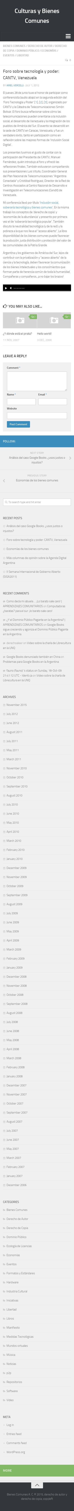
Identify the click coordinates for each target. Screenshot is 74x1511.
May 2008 (13, 1040)
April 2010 (13, 831)
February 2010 (15, 850)
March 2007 (14, 1158)
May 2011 (13, 750)
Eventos (8, 55)
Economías (48, 50)
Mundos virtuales (17, 1346)
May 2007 (13, 1149)
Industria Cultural (17, 1291)
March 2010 (14, 841)
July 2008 (12, 1022)
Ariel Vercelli (15, 85)
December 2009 (16, 868)
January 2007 (14, 1176)
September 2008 (17, 1004)
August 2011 (14, 732)
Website (12, 408)
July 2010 (12, 804)
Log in (10, 1425)
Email (42, 394)
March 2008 (14, 1058)
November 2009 (17, 877)
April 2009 (13, 940)
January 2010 (14, 859)
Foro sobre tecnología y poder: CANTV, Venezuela (37, 540)
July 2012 (12, 714)
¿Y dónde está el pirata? (17, 333)
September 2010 (17, 786)
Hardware (13, 1282)
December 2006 (16, 1185)
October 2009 (15, 886)
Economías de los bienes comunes (28, 549)
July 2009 (12, 913)
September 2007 (17, 1112)
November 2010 (17, 768)
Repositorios (14, 1382)
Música (11, 1355)
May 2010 (13, 822)
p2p (9, 1373)
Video (10, 1400)
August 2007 (14, 1121)
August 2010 (14, 795)
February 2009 (15, 958)
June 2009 (13, 922)
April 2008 (13, 1049)
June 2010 (13, 813)
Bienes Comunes (14, 46)
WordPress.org (16, 1452)
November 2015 (17, 705)
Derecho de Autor (40, 46)
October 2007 (15, 1103)
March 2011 (14, 759)
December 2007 (16, 1085)
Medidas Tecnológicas (20, 1336)
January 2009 (14, 967)
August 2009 (14, 904)
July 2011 (12, 741)
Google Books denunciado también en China (33, 657)
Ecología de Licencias (19, 1246)
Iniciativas (12, 1300)
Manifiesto (13, 1327)
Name (11, 394)
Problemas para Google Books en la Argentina (31, 662)
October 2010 (15, 777)
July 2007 (12, 1130)
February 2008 (15, 1067)
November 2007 (17, 1094)
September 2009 (17, 895)
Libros (10, 1318)
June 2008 (13, 1031)
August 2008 (14, 1013)
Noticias (11, 1364)
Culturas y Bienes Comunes (37, 15)
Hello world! (44, 333)
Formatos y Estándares (21, 1273)
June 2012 (13, 723)
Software (12, 1391)
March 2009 (14, 949)
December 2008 (16, 976)
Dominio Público (28, 50)
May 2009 (13, 931)
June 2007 (13, 1140)
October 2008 (15, 995)
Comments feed (17, 1443)
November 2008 (17, 986)
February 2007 (15, 1167)
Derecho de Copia (17, 1228)
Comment (13, 367)
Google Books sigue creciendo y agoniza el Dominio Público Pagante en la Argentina (35, 629)
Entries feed (14, 1434)
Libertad (23, 55)
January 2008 (14, 1076)
